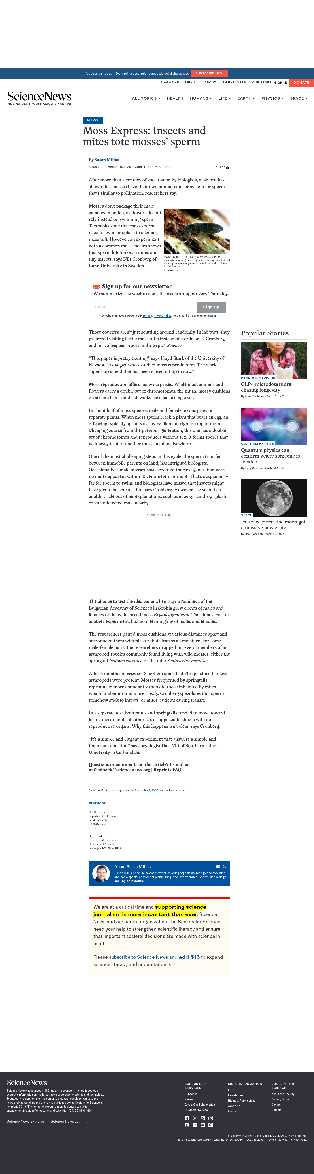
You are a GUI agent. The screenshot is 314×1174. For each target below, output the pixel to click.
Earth (246, 98)
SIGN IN (280, 82)
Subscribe (191, 1094)
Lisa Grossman (254, 533)
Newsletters (236, 1095)
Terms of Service (277, 1139)
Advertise (234, 1106)
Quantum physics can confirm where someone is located (270, 456)
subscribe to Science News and (154, 957)
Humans (201, 98)
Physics (272, 98)
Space (298, 98)
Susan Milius (107, 160)
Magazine (170, 82)
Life (225, 98)
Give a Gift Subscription (200, 1104)
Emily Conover (253, 468)
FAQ (231, 1090)
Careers (276, 1110)
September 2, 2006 (146, 790)
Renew (189, 1099)
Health (175, 98)
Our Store (262, 82)
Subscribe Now (209, 73)
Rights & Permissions (241, 1100)
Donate (301, 83)
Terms (146, 315)
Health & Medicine (258, 377)
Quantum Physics (257, 443)
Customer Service (196, 1110)
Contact (233, 1111)
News (93, 120)
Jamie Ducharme (255, 396)
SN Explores (234, 82)
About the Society (282, 1094)
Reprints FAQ (167, 770)
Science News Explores (26, 1121)
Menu (191, 82)
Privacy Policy (162, 315)
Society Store (280, 1099)
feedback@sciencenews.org (122, 770)
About (210, 82)
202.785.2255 (255, 1139)
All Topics (146, 98)
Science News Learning (70, 1121)
